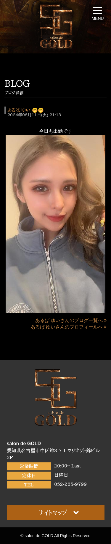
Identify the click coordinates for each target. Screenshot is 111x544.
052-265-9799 (70, 484)
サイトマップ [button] (58, 512)
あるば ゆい (18, 110)
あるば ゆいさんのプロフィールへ (68, 326)
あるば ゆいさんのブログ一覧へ (71, 320)
